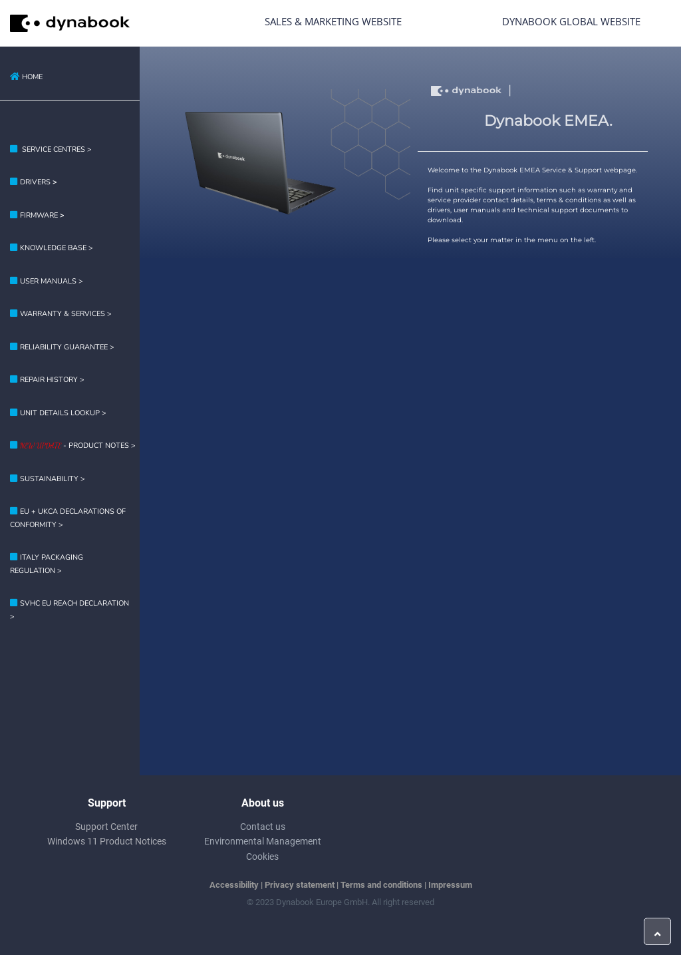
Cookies (262, 856)
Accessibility (234, 885)
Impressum (450, 885)
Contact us (262, 826)
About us (262, 803)
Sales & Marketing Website (333, 21)
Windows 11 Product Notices (106, 841)
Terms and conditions (381, 885)
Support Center (106, 826)
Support (107, 803)
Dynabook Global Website (571, 21)
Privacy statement (300, 885)
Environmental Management (262, 841)
